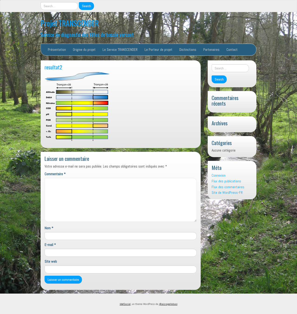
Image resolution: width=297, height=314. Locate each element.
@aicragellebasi (168, 304)
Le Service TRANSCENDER (120, 49)
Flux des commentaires (228, 187)
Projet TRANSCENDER (70, 23)
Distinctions (187, 49)
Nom (49, 228)
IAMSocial (125, 304)
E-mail (50, 244)
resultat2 (53, 67)
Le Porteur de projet (158, 49)
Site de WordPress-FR (227, 192)
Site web (51, 261)
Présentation (57, 49)
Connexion (219, 175)
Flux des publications (226, 181)
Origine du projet (84, 49)
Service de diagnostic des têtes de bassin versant (87, 34)
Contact (232, 49)
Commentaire (55, 174)
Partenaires (211, 49)
